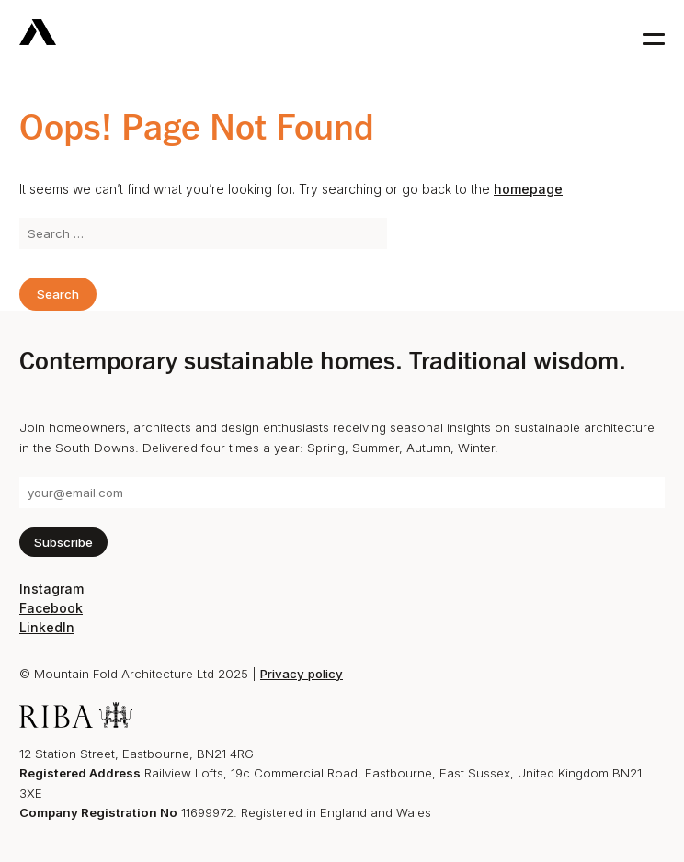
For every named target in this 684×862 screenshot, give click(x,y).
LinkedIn (46, 627)
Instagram (51, 588)
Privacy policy (301, 673)
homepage (528, 189)
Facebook (51, 608)
